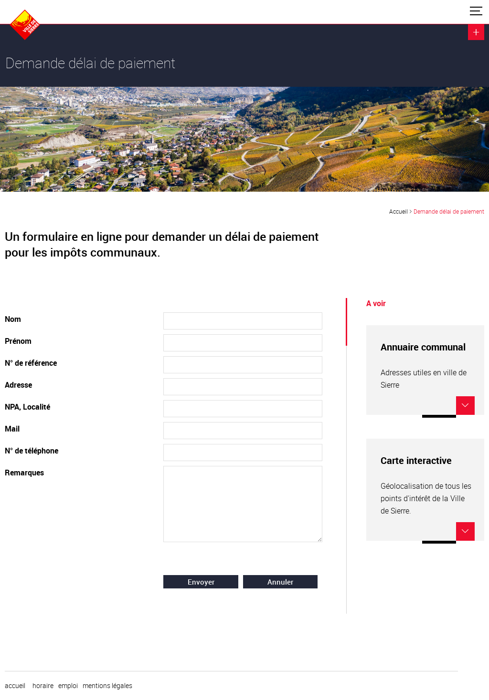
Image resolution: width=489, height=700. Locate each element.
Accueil (398, 211)
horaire (42, 686)
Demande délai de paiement (449, 211)
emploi (68, 686)
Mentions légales (107, 686)
